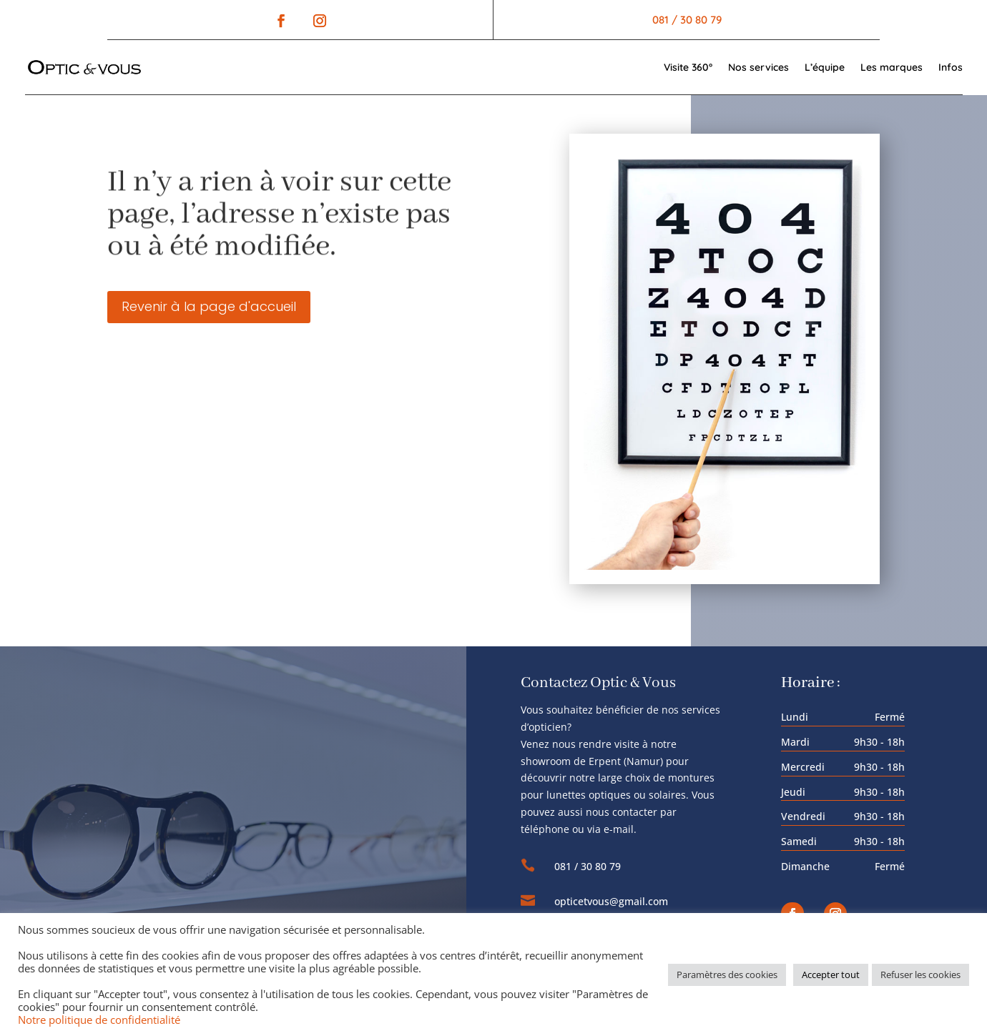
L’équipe (825, 67)
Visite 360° (688, 67)
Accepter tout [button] (831, 974)
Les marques (891, 67)
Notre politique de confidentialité (99, 1019)
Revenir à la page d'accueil (209, 306)
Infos (950, 67)
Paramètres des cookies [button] (727, 974)
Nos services (758, 67)
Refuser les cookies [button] (920, 974)
